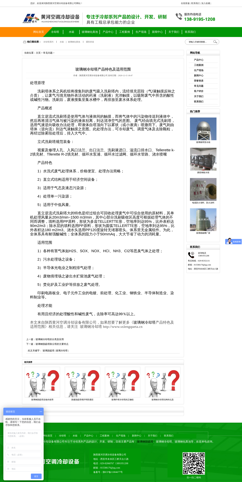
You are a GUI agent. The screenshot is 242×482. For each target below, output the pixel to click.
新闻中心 (157, 31)
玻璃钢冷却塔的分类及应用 (50, 339)
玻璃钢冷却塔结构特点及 (163, 399)
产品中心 (108, 31)
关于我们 (173, 31)
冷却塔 (55, 31)
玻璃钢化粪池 (90, 31)
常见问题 (198, 86)
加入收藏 (205, 3)
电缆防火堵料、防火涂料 (203, 203)
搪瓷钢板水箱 (203, 172)
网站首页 (38, 31)
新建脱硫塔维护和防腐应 (82, 399)
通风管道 (90, 42)
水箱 (71, 31)
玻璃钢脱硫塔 (145, 441)
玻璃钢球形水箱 (203, 142)
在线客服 (185, 3)
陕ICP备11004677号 (113, 472)
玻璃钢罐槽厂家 (203, 233)
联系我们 (195, 3)
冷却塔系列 (48, 42)
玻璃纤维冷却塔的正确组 (122, 399)
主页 (38, 53)
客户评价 (198, 91)
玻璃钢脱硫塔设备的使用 (42, 399)
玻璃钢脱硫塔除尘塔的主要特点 (52, 344)
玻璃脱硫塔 (48, 350)
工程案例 (124, 31)
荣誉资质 (198, 81)
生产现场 (141, 31)
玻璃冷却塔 (62, 350)
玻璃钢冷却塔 (144, 322)
